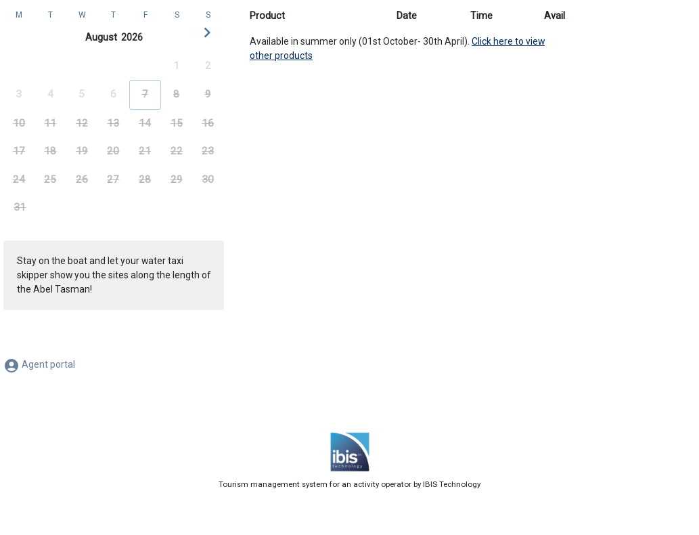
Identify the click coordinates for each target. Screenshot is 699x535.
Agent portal (39, 364)
